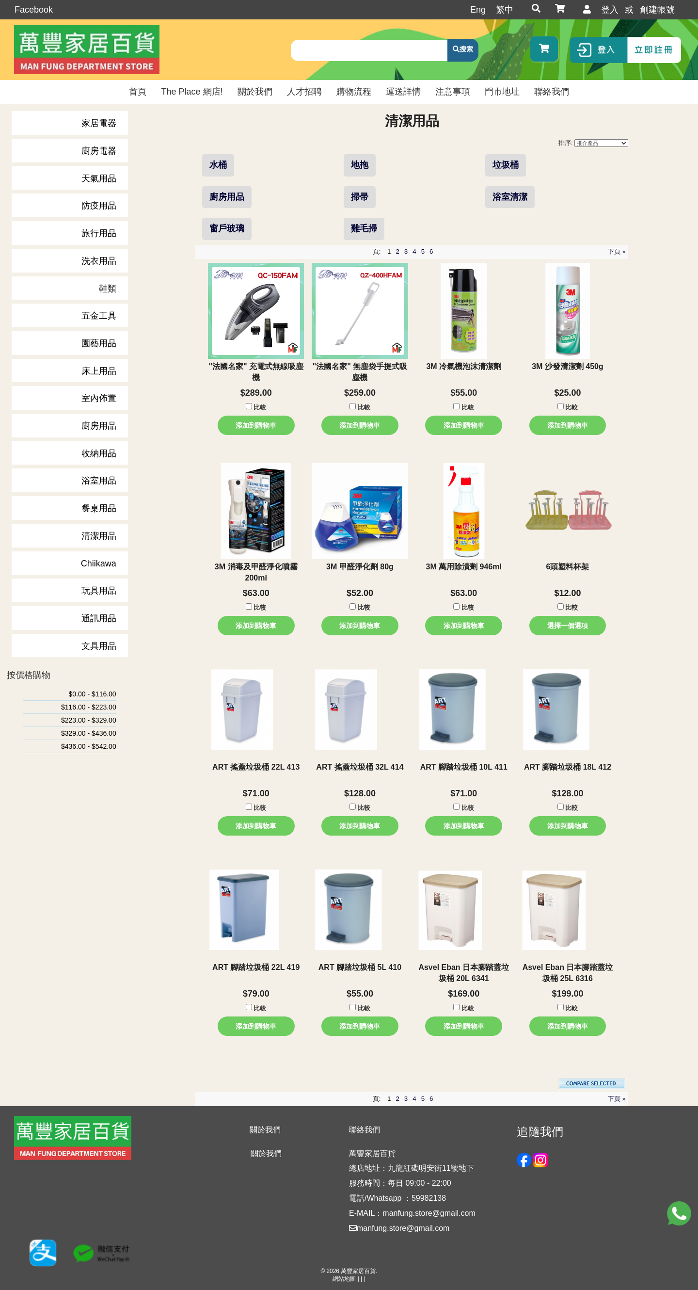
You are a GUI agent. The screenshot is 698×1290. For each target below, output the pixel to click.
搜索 (466, 49)
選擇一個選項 (567, 625)
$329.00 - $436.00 (88, 733)
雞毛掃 (364, 228)
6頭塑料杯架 (567, 567)
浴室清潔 (509, 197)
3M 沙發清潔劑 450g (567, 366)
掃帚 (359, 197)
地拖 (359, 165)
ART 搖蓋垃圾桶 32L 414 (359, 767)
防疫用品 (98, 205)
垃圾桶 (505, 165)
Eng (478, 10)
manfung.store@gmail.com (399, 1228)
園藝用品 (98, 343)
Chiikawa (98, 563)
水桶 (218, 165)
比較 (260, 407)
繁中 (504, 10)
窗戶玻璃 (226, 228)
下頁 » (617, 251)
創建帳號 (657, 10)
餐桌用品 (98, 508)
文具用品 (98, 646)
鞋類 (107, 288)
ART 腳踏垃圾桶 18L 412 (567, 767)
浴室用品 (98, 480)
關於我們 (266, 1153)
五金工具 (98, 316)
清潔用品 (98, 536)
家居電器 (98, 123)
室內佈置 (98, 398)
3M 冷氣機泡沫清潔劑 (463, 366)
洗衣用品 (98, 261)
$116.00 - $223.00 (88, 707)
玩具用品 (98, 591)
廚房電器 (98, 151)
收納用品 (98, 453)
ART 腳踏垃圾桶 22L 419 (256, 967)
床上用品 (98, 371)
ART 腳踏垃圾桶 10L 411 (464, 767)
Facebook (34, 10)
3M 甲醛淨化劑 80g (360, 567)
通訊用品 (98, 618)
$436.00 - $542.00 (88, 746)
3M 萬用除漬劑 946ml (463, 567)
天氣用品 (98, 178)
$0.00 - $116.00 (92, 694)
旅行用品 (98, 233)
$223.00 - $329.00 (88, 720)
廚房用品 (98, 426)
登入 (610, 10)
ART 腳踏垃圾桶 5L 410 (359, 967)
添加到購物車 (256, 425)
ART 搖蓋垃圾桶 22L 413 (256, 767)
